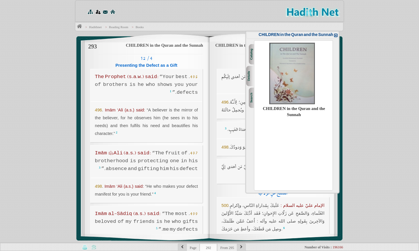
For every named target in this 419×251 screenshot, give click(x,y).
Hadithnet (95, 27)
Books (140, 27)
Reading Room (118, 27)
